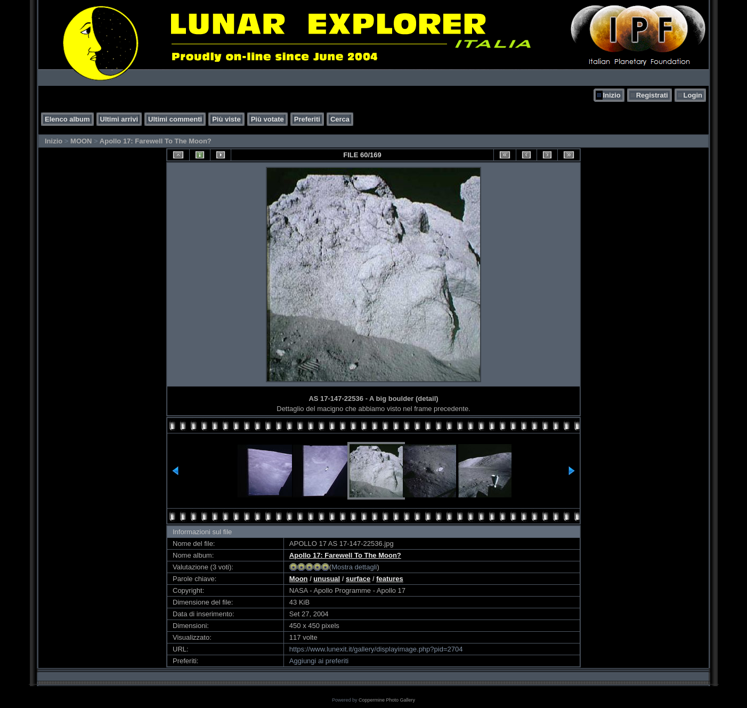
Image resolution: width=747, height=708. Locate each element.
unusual (326, 579)
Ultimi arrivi (119, 119)
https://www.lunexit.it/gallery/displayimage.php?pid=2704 (376, 649)
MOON (81, 141)
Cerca (340, 119)
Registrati (652, 95)
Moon (298, 579)
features (389, 579)
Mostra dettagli (354, 567)
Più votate (267, 119)
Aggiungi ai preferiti (318, 661)
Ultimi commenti (175, 119)
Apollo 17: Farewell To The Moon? (156, 141)
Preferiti (307, 119)
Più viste (226, 119)
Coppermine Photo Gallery (387, 700)
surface (358, 579)
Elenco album (67, 119)
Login (693, 95)
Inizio (611, 95)
